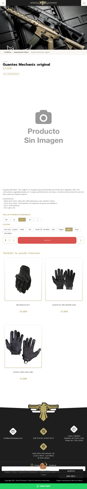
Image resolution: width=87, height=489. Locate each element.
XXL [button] (6, 220)
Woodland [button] (7, 233)
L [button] (37, 220)
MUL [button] (69, 229)
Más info (71, 476)
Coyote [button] (14, 229)
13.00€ (64, 311)
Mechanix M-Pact (23, 305)
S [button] (22, 220)
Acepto (71, 471)
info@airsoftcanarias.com (13, 434)
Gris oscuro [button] (7, 229)
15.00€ (23, 378)
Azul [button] (53, 229)
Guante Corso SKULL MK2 (23, 372)
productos (7, 52)
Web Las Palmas (76, 480)
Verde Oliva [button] (38, 229)
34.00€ (23, 311)
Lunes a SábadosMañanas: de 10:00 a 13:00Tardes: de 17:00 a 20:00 (74, 433)
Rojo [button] (77, 229)
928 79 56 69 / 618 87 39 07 (43, 434)
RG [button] (30, 229)
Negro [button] (61, 229)
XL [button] (14, 220)
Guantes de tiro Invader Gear (64, 305)
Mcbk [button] (22, 229)
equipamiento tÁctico (21, 52)
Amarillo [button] (46, 229)
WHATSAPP (43, 486)
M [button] (30, 220)
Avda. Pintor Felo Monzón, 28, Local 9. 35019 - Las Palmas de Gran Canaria (43, 451)
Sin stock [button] (47, 240)
